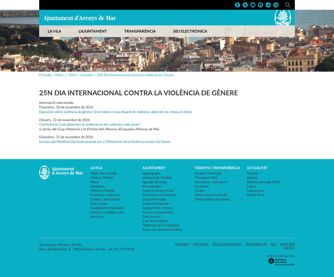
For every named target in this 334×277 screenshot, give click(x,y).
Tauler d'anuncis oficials (211, 195)
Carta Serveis (152, 216)
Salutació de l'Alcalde (157, 177)
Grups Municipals (154, 199)
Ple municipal (152, 186)
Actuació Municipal (208, 173)
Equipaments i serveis (157, 208)
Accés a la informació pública (163, 229)
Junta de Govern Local (158, 190)
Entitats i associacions (105, 199)
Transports (97, 186)
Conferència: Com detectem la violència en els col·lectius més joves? (89, 124)
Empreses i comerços (104, 195)
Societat (86, 75)
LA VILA (54, 31)
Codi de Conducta (155, 221)
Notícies (252, 173)
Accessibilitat (256, 244)
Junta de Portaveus (156, 203)
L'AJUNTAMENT (93, 31)
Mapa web (287, 244)
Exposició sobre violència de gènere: (115, 111)
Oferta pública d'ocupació (212, 199)
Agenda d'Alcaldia (155, 182)
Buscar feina (255, 195)
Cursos (199, 190)
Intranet (182, 244)
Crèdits (289, 248)
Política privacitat (227, 244)
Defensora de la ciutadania (161, 225)
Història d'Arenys (102, 177)
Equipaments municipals (106, 208)
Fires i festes (99, 203)
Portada (45, 75)
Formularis (202, 186)
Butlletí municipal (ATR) (263, 182)
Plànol (94, 182)
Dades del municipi (103, 173)
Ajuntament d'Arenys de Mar (79, 18)
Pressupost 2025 (206, 177)
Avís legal (201, 244)
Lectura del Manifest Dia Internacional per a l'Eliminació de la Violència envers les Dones (105, 141)
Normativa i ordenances (211, 182)
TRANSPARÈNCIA (140, 31)
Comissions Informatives (159, 195)
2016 (72, 75)
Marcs (60, 75)
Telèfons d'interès (102, 190)
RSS (273, 244)
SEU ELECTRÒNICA (190, 31)
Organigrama (151, 173)
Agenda (252, 177)
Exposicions (255, 190)
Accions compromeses (158, 212)
